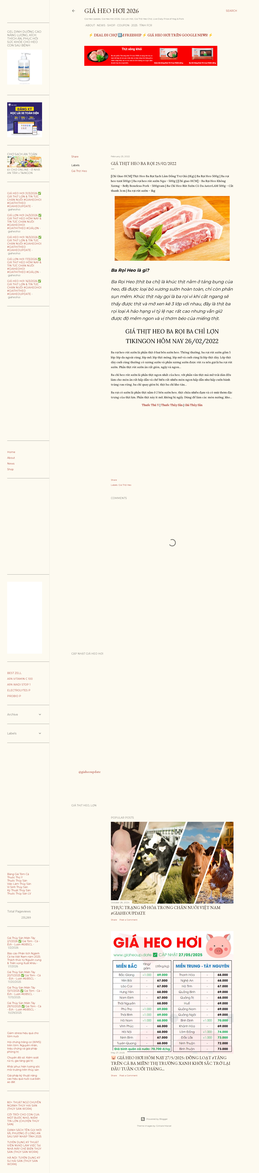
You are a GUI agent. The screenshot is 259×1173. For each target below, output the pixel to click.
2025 (133, 25)
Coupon (122, 25)
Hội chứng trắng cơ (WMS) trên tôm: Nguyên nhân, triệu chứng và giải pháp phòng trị (24, 1046)
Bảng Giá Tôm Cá (18, 874)
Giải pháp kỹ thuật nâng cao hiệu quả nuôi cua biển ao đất (23, 1079)
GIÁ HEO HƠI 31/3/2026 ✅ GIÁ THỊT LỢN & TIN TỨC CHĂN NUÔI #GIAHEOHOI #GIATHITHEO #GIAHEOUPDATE (24, 200)
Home (11, 452)
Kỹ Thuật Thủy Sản (19, 890)
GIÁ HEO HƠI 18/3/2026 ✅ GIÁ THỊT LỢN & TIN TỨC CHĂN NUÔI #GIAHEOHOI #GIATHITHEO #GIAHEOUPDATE (24, 244)
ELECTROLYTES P (18, 690)
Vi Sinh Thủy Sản (17, 887)
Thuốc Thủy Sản (17, 880)
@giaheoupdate (89, 771)
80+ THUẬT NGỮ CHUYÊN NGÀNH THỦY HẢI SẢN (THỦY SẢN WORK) (24, 1105)
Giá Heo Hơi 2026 (111, 10)
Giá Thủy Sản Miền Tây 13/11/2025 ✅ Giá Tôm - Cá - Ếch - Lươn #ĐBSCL (24, 991)
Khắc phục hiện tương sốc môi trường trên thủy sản (23, 1068)
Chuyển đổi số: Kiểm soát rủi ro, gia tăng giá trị (23, 1059)
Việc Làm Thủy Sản (19, 883)
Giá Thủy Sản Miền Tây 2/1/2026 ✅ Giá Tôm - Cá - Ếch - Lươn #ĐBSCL (23, 941)
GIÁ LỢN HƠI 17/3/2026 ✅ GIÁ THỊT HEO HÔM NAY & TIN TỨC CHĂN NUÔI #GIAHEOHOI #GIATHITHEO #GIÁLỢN (24, 266)
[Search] (231, 10)
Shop (110, 25)
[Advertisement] (150, 95)
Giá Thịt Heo (79, 171)
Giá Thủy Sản (193, 405)
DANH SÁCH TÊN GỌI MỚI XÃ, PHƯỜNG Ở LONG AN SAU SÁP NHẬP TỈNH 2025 (24, 1133)
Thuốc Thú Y (15, 877)
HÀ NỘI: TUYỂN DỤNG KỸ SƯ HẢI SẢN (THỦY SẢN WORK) (23, 1161)
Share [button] (75, 156)
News (100, 25)
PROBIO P (14, 696)
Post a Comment (128, 919)
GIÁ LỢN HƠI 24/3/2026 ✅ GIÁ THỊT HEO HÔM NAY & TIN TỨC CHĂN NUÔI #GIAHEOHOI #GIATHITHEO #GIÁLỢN (24, 222)
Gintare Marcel (163, 1125)
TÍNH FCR (144, 25)
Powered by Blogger (154, 1119)
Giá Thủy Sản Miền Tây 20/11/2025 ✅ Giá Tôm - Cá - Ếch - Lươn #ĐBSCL (24, 975)
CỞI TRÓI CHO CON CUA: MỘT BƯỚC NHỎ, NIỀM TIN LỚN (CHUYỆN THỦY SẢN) (23, 1119)
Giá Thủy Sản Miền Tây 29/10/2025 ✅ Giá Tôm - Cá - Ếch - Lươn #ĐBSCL (24, 1006)
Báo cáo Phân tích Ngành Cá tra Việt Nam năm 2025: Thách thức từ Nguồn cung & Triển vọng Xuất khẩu (24, 958)
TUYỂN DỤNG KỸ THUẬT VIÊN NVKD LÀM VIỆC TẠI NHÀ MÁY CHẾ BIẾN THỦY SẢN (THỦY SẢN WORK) (24, 1147)
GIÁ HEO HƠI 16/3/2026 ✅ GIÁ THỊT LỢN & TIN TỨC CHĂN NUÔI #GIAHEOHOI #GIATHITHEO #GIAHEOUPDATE (24, 287)
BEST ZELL (14, 673)
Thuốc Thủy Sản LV (19, 893)
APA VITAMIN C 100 (20, 678)
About (89, 25)
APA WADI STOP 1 (19, 684)
